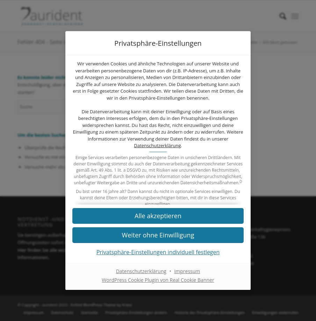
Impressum (187, 271)
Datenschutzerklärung (157, 145)
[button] (158, 235)
